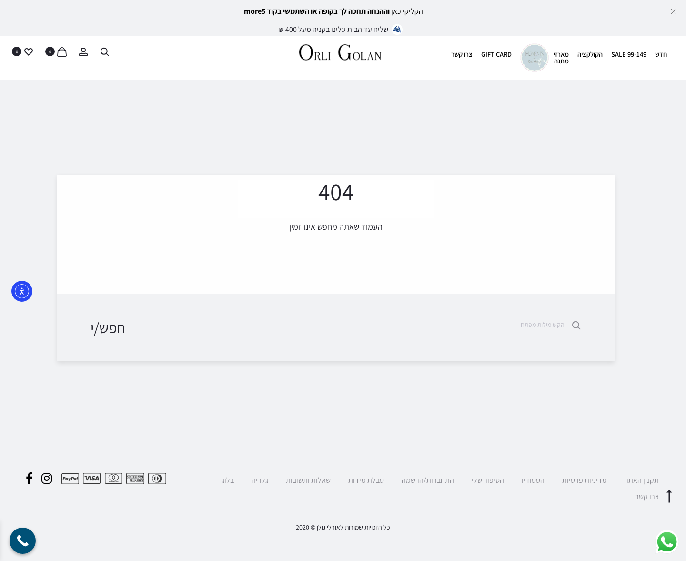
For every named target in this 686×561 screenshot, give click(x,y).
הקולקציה (590, 54)
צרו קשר (462, 54)
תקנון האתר (642, 480)
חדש (661, 54)
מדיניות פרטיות (584, 480)
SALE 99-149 (628, 54)
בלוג (228, 480)
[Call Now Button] (23, 541)
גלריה (260, 480)
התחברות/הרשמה (428, 480)
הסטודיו (533, 480)
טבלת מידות (366, 480)
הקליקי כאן (407, 11)
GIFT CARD (496, 54)
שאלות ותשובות (308, 480)
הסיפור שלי (488, 480)
